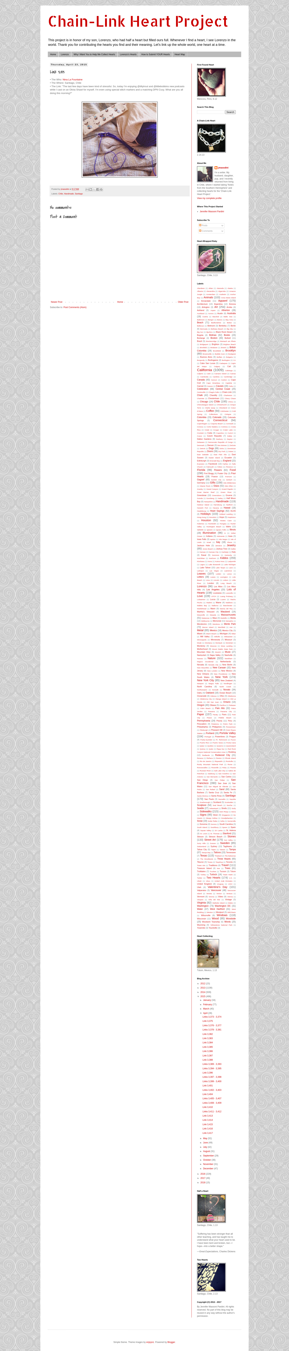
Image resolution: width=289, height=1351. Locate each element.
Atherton (225, 310)
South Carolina (226, 824)
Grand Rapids (227, 489)
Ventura (229, 894)
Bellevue (200, 326)
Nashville (228, 655)
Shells (224, 808)
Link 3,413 (208, 1115)
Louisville (229, 593)
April (205, 1013)
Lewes (213, 577)
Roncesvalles (202, 768)
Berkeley (223, 326)
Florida (201, 469)
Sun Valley (228, 840)
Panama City (226, 711)
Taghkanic (227, 846)
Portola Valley (228, 733)
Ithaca (229, 542)
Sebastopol (213, 808)
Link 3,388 (208, 1060)
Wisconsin (201, 919)
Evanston (200, 464)
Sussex (213, 843)
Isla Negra (223, 539)
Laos (231, 568)
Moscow (213, 646)
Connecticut (220, 420)
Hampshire (208, 502)
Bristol (223, 347)
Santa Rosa (216, 796)
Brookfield (217, 351)
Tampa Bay (206, 853)
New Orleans (203, 674)
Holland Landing (226, 514)
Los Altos (218, 586)
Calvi (208, 374)
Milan (233, 634)
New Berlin (227, 665)
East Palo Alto (220, 455)
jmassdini (223, 167)
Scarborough (205, 802)
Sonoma (203, 824)
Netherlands (225, 661)
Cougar (216, 430)
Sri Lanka (218, 830)
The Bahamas (230, 856)
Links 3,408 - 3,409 (212, 1103)
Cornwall (229, 424)
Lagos (202, 564)
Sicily (234, 808)
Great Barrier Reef (206, 492)
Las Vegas (214, 571)
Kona (210, 561)
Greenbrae (202, 495)
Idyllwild (200, 530)
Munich (218, 652)
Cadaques (223, 363)
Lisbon (225, 580)
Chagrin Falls (213, 392)
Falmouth (210, 467)
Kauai (203, 555)
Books (227, 335)
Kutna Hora (219, 561)
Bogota (200, 335)
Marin (212, 608)
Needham (228, 658)
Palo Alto (220, 708)
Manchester (227, 606)
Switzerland (201, 846)
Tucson (223, 871)
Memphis (229, 621)
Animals (208, 297)
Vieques (200, 900)
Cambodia (204, 377)
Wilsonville (205, 915)
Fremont (228, 477)
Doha (222, 448)
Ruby (224, 768)
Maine (218, 602)
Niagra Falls (213, 683)
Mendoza (216, 624)
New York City (205, 680)
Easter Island (214, 458)
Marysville (201, 615)
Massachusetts (228, 615)
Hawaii (227, 507)
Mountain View (203, 652)
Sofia (222, 821)
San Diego (202, 780)
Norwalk (215, 690)
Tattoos (217, 852)
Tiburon (200, 862)
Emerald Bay (215, 461)
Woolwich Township (211, 922)
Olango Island (221, 699)
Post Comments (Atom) (74, 307)
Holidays (206, 513)
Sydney (214, 846)
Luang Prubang (226, 596)
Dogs (211, 448)
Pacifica (223, 705)
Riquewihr (219, 761)
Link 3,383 (208, 1038)
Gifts (212, 482)
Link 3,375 (208, 1021)
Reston (219, 758)
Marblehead (201, 609)
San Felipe (220, 780)
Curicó (230, 433)
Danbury (219, 439)
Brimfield (203, 347)
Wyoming (201, 925)
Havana (216, 508)
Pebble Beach (225, 718)
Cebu (231, 386)
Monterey (201, 646)
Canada (201, 379)
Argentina (218, 304)
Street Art (210, 839)
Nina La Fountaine (73, 79)
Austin (220, 313)
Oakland (210, 693)
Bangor (211, 320)
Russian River (205, 771)
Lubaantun (201, 599)
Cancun (214, 380)
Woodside (231, 918)
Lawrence (228, 571)
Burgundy (201, 360)
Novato (226, 689)
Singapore (226, 815)
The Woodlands (206, 859)
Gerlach (229, 480)
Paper (200, 714)
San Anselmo (223, 774)
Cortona (224, 427)
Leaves (201, 573)
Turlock (213, 874)
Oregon (200, 705)
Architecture (202, 304)
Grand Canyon (212, 489)
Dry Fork (221, 451)
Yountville (213, 928)
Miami (199, 633)
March (206, 1008)
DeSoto (233, 445)
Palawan (232, 705)
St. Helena (231, 830)
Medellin (223, 618)
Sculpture (201, 805)
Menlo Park (230, 624)
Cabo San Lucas (207, 363)
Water (200, 909)
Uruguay (220, 884)
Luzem (223, 599)
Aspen (212, 310)
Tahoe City (202, 849)
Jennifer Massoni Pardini (212, 211)
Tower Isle (201, 865)
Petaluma (215, 724)
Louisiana (217, 593)
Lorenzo (65, 54)
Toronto (229, 862)
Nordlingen (228, 683)
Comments (206, 231)
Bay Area (229, 320)
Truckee (213, 871)
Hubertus (200, 524)
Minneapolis (201, 640)
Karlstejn (225, 552)
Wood (215, 918)
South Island (202, 827)
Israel (209, 542)
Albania (200, 291)
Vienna (230, 897)
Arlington (206, 307)
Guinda (200, 498)
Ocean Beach (225, 693)
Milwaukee (228, 637)
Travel (225, 865)
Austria (205, 317)
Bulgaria (229, 357)
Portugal (207, 737)
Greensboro (217, 495)
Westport (220, 912)
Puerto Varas (218, 743)
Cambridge (228, 377)
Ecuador (228, 457)
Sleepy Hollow (211, 818)
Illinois (233, 529)
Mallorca (215, 606)
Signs (203, 814)
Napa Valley (215, 655)
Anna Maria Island (228, 298)
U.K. (231, 878)
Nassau (200, 658)
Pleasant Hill (216, 730)
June (205, 1142)
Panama (211, 711)
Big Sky (230, 329)
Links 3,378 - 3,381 (212, 1029)
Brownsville (207, 354)
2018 (203, 1182)
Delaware (201, 442)
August (207, 1151)
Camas (233, 374)
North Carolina (204, 686)
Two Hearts (213, 877)
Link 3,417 (208, 1133)
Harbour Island (203, 505)
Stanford (227, 833)
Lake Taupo (220, 568)
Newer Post (56, 302)
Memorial (217, 621)
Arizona (232, 304)
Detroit (202, 448)
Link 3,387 (208, 1055)
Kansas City (213, 552)
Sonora (213, 824)
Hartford (229, 505)
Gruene (229, 495)
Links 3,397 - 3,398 (212, 1077)
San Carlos (226, 777)
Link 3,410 (208, 1107)
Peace (209, 718)
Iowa (230, 536)
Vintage (228, 899)
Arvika (229, 307)
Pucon (233, 740)
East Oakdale (203, 455)
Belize (229, 323)
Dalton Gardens (204, 439)
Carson (210, 386)
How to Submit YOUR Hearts (155, 54)
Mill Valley (205, 636)
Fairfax (225, 464)
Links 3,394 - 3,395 (212, 1068)
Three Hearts (224, 859)
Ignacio (210, 530)
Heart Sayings (217, 511)
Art (216, 306)
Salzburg (211, 774)
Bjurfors (209, 332)
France (214, 476)
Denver (210, 445)
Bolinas (212, 335)
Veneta (209, 894)
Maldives (229, 603)
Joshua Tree (221, 549)
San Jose (222, 783)
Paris (224, 714)
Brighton (215, 344)
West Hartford (217, 909)
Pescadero (202, 724)
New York (221, 677)
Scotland (217, 802)
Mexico (213, 630)
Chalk (200, 395)
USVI (230, 884)
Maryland (225, 611)
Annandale (206, 301)
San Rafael (210, 789)
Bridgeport (204, 344)
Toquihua (219, 862)
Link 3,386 (208, 1051)
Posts (203, 225)
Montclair (229, 643)
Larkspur (200, 571)
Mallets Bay (202, 606)
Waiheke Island (218, 903)
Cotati (207, 430)
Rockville (229, 761)
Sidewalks (206, 811)
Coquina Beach (216, 424)
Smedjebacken (227, 818)
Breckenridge (211, 341)
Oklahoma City (206, 699)
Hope (221, 517)
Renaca (200, 758)
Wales (230, 903)
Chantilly (213, 395)
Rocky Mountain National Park (210, 764)
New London (212, 671)
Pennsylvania (203, 720)
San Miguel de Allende (218, 786)
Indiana (209, 536)
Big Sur (200, 332)
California (204, 370)
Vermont (200, 896)
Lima (208, 580)
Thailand (218, 856)
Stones (231, 836)
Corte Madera (212, 427)
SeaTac (229, 805)
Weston (210, 912)
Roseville (215, 768)
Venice (219, 894)
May (205, 1138)
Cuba (209, 433)
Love (200, 596)
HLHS (233, 511)
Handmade (69, 194)
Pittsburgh (204, 730)
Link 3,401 (208, 1085)
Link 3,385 (208, 1047)
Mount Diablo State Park (222, 649)
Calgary (217, 366)
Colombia (201, 417)
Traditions (213, 865)
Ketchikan (201, 558)
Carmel (200, 386)
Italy (218, 542)
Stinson (200, 837)
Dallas (229, 436)
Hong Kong (201, 517)
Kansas (203, 552)
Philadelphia (202, 727)
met (230, 627)
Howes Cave (225, 521)
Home (53, 54)
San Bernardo (212, 777)
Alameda (220, 288)
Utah (199, 887)
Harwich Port (202, 508)
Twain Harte (228, 875)
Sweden (225, 843)
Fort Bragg (209, 473)
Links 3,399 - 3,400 (212, 1081)
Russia (233, 768)
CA (234, 360)
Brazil (199, 341)
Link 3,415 (208, 1124)
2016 (203, 1174)
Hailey (220, 498)
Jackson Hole (203, 545)
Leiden (218, 574)
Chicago (204, 401)
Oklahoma (232, 696)
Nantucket (201, 655)
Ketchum (212, 558)
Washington (203, 906)
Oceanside (202, 696)
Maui (215, 618)
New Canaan (219, 667)
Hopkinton (232, 517)
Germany (201, 483)
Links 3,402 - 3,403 (212, 1090)
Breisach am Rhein (228, 341)
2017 (203, 1178)
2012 (203, 983)
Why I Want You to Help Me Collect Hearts (94, 54)
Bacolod (216, 317)
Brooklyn (230, 350)
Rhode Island (230, 758)
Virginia (201, 902)
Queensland (231, 746)
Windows (222, 915)
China (230, 402)
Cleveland (223, 408)
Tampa (232, 849)
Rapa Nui (220, 749)
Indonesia (220, 536)
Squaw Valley (205, 830)
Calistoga (229, 370)
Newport (200, 683)
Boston (213, 338)
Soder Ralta (212, 821)
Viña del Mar (214, 900)
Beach (200, 322)
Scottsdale (229, 802)
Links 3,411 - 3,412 (212, 1111)
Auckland (200, 313)
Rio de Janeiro (205, 761)
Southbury (214, 827)
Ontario (226, 702)
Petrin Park (228, 724)
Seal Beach (217, 805)
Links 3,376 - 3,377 (212, 1025)
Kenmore (215, 555)
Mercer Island (207, 627)
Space (224, 827)
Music (228, 652)
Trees (227, 868)
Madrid (209, 603)
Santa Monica (202, 796)
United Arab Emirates (223, 881)
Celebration (202, 389)
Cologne (228, 414)
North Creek (225, 687)
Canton (224, 380)
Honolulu (212, 517)
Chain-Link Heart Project (138, 20)
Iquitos (212, 539)
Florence (229, 467)
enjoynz (150, 1342)
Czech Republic (214, 436)
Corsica (200, 427)
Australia (231, 313)
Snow (200, 821)
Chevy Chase (230, 398)
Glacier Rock (205, 486)
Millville (217, 637)
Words (227, 921)
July (205, 1147)
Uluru (208, 881)
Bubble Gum (220, 354)
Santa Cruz (214, 792)
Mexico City (227, 630)
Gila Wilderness (229, 483)
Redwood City (222, 755)
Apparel (222, 300)
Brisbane (213, 347)
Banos (219, 320)
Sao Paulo (209, 799)
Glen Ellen (229, 486)
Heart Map (180, 54)
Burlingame (213, 360)
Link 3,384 (208, 1042)
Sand (221, 789)
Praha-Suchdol (206, 740)
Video (220, 896)
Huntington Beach (213, 527)
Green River (226, 492)
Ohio (222, 696)
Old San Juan (213, 702)
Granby (200, 489)
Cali (229, 366)
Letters (200, 577)
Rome (230, 764)
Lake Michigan (230, 564)
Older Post (183, 302)
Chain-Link (227, 392)
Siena (233, 812)
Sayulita (232, 799)
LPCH (213, 596)
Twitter (199, 878)
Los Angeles (213, 589)
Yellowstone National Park (221, 925)
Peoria (219, 721)
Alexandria (210, 291)
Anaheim (222, 294)
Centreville (201, 392)
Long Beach (226, 583)
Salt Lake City (219, 771)
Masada (213, 615)
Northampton (202, 690)
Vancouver (216, 890)
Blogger (171, 1342)
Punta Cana (231, 743)
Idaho (228, 526)
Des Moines (222, 445)
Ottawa (213, 705)
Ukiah (199, 881)
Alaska (230, 288)
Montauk (218, 643)
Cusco (199, 436)
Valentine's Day (217, 887)
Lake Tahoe (205, 567)
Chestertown (213, 398)
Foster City (222, 473)
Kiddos (224, 558)
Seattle (200, 808)
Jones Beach (208, 549)
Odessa (213, 696)
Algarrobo (222, 291)
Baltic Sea (228, 317)
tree (218, 868)
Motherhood (202, 649)
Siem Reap (223, 812)
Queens (220, 746)
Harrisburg (218, 505)
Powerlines (220, 736)
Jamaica (218, 546)
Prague (232, 736)
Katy (234, 552)
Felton (219, 467)
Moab (199, 643)
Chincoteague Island (205, 405)
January (207, 1000)
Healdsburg (201, 511)
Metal (200, 630)
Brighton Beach (229, 344)
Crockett (200, 433)
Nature (211, 658)
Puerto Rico (204, 743)
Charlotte (200, 398)
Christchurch (222, 405)
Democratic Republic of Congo (220, 442)
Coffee (210, 410)
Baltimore (201, 320)
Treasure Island (204, 868)
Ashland (200, 310)
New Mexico (226, 671)
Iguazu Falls (221, 530)
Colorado (217, 417)
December (208, 1168)
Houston (206, 520)
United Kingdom (204, 884)
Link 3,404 (208, 1094)
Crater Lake (228, 430)
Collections (213, 414)
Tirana (209, 862)
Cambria (216, 377)
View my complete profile (209, 198)
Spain (233, 827)
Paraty (215, 715)
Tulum (233, 871)
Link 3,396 (208, 1072)
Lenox (229, 574)
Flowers (218, 470)
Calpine (200, 374)
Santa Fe (228, 792)
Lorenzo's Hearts (128, 54)
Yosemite (201, 928)
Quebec (210, 746)
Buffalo (219, 357)
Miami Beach (211, 634)
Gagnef (200, 479)
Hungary (223, 524)
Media (233, 618)
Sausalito (221, 799)
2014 (203, 992)
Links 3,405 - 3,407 (212, 1098)
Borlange (201, 338)
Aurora (210, 313)
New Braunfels (203, 668)
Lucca (212, 599)
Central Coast (223, 389)
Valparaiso (201, 890)
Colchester (224, 411)
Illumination (209, 532)
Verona (211, 897)
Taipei (213, 850)
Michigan (224, 633)
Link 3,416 (208, 1128)
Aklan (210, 288)
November (208, 1164)
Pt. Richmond (221, 740)
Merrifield (221, 627)
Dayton (229, 439)
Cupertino (220, 433)
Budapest (232, 354)
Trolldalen (201, 871)
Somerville (231, 821)
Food (233, 469)
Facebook (212, 464)
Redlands (206, 755)
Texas (203, 855)
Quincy (202, 749)
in (225, 533)
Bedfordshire (216, 323)
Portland (210, 733)
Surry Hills (201, 843)
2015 (203, 996)
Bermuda (203, 329)
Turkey (203, 875)
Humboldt (212, 524)
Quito (211, 749)
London (210, 583)
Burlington (226, 360)
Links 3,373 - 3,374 (212, 1017)
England (227, 460)
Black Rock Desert (224, 332)
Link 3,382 (208, 1034)
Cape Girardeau (213, 383)
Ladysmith (232, 561)
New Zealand (227, 680)
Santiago (79, 194)
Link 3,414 (208, 1120)
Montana (208, 643)
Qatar (202, 746)
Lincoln (216, 580)
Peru (230, 721)
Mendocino (202, 624)
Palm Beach (205, 708)
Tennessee (231, 852)
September (209, 1155)
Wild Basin (231, 912)
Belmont (211, 326)
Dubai (230, 451)
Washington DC (223, 906)
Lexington (224, 577)
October (207, 1160)
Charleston (228, 395)
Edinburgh (201, 461)
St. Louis (203, 834)
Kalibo (233, 549)
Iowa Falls (201, 539)
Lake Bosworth (214, 564)
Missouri (228, 640)
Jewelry (231, 545)
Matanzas (205, 618)
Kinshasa (200, 561)
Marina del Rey (226, 609)
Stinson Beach (215, 837)
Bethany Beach (217, 329)
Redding (232, 752)
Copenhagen (202, 424)
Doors (210, 451)
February (208, 1004)
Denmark (200, 445)
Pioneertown (231, 727)
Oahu (199, 693)
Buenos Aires (206, 357)
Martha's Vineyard (205, 612)
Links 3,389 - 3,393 (212, 1064)
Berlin (233, 326)
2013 (203, 987)
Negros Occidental (205, 662)
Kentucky (228, 555)
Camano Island (220, 374)
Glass (216, 486)
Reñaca (210, 758)
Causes (220, 386)
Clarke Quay (210, 408)
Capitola (228, 383)
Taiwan (222, 850)
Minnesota (215, 640)
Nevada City (213, 665)
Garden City (216, 480)
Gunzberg (210, 498)
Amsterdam (210, 294)
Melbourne (205, 621)
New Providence (220, 674)
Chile (60, 194)
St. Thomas (214, 834)
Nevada (200, 665)
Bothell (227, 338)
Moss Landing (226, 646)
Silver (215, 815)
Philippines (217, 727)
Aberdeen (201, 288)
